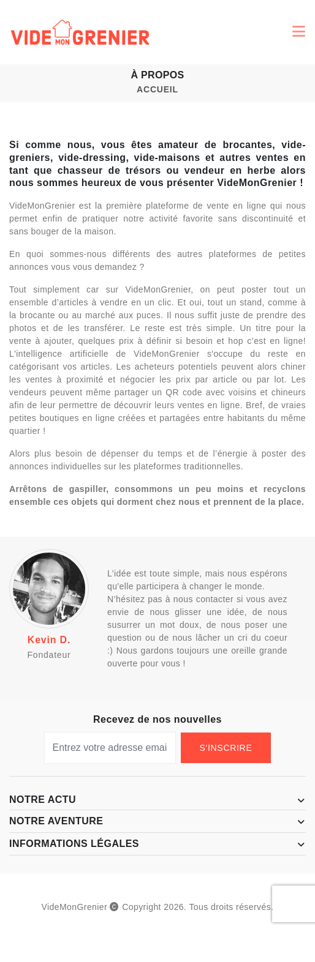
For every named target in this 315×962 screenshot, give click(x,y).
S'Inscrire (226, 748)
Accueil (157, 89)
